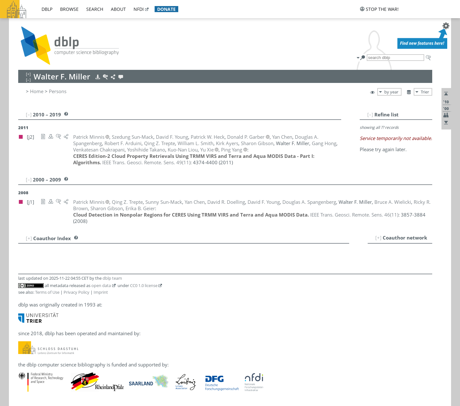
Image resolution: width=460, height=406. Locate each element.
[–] (370, 114)
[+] (378, 237)
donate (166, 9)
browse (69, 9)
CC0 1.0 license (143, 285)
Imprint (101, 292)
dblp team (112, 278)
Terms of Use (47, 292)
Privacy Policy (76, 292)
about (118, 9)
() (146, 162)
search (94, 9)
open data (101, 285)
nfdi (139, 9)
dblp (47, 9)
